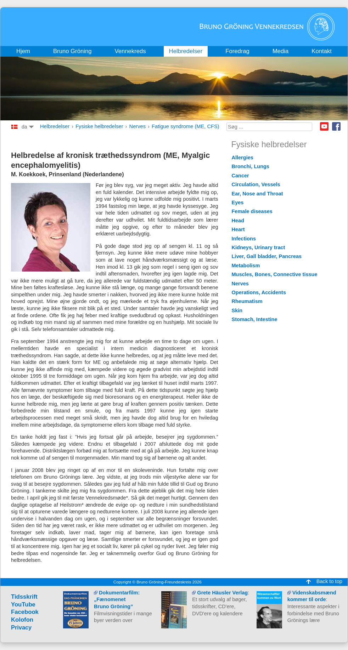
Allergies (242, 157)
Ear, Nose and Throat (257, 193)
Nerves (137, 126)
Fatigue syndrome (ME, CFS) (185, 126)
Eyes (238, 202)
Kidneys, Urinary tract (258, 247)
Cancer (240, 175)
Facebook (336, 126)
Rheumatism (247, 301)
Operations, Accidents (259, 292)
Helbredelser (54, 126)
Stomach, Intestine (254, 319)
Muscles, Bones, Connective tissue (275, 274)
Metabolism (246, 265)
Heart (238, 229)
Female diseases (252, 211)
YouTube (23, 604)
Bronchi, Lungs (250, 166)
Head (238, 220)
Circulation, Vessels (256, 184)
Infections (244, 238)
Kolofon (22, 619)
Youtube (324, 126)
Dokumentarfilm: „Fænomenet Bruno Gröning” (117, 599)
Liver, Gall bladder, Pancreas (267, 256)
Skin (237, 310)
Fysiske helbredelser (99, 126)
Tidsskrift (24, 596)
